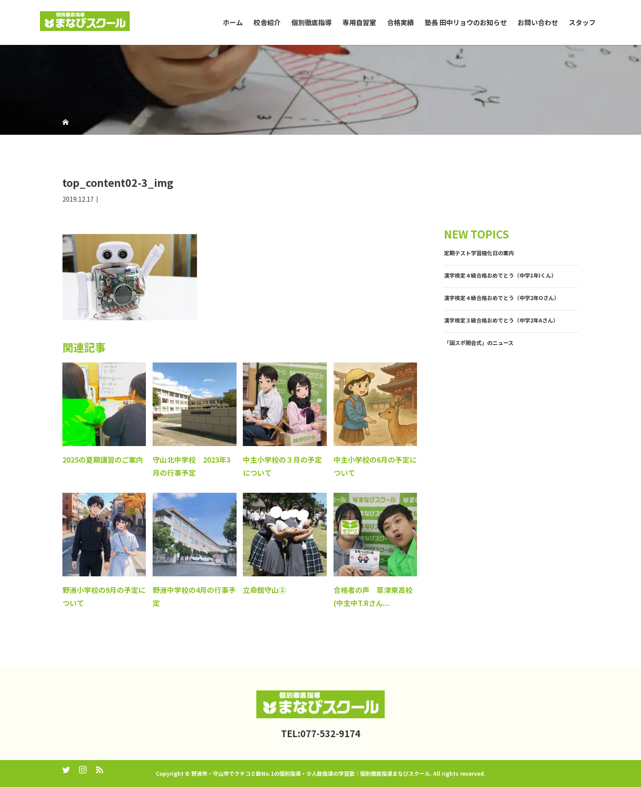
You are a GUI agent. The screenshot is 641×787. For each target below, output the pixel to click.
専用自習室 (359, 22)
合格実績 (400, 22)
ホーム (233, 22)
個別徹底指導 (311, 22)
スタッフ (582, 22)
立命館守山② (264, 589)
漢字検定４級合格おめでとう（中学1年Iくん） (500, 275)
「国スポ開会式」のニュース (479, 342)
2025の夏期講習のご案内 (102, 459)
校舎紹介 (267, 22)
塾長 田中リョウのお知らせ (466, 22)
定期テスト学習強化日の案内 (479, 252)
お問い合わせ (538, 22)
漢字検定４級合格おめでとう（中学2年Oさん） (501, 297)
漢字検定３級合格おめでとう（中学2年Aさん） (501, 320)
